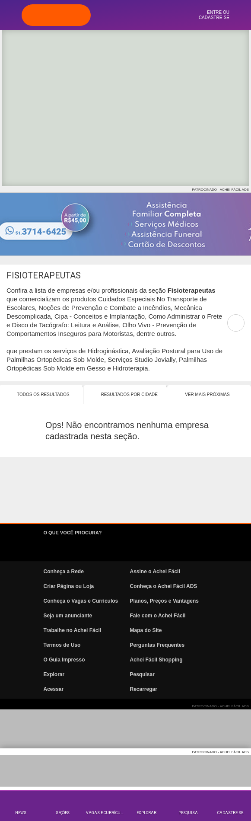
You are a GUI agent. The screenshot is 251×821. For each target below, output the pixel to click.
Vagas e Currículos (106, 813)
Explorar (146, 813)
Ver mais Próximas (207, 394)
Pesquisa (188, 813)
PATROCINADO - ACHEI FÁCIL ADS (220, 190)
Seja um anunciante (68, 616)
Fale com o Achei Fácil (158, 616)
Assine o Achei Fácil (155, 572)
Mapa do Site (146, 630)
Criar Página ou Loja (69, 586)
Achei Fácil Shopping (156, 660)
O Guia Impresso (64, 660)
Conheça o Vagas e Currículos (81, 601)
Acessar (54, 689)
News (20, 813)
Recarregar (143, 689)
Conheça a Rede (64, 572)
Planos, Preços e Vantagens (164, 601)
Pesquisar (142, 674)
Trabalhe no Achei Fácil (73, 630)
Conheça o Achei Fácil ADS (163, 586)
